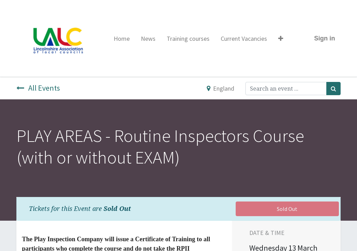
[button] (281, 38)
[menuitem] (121, 38)
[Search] (333, 88)
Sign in (324, 38)
